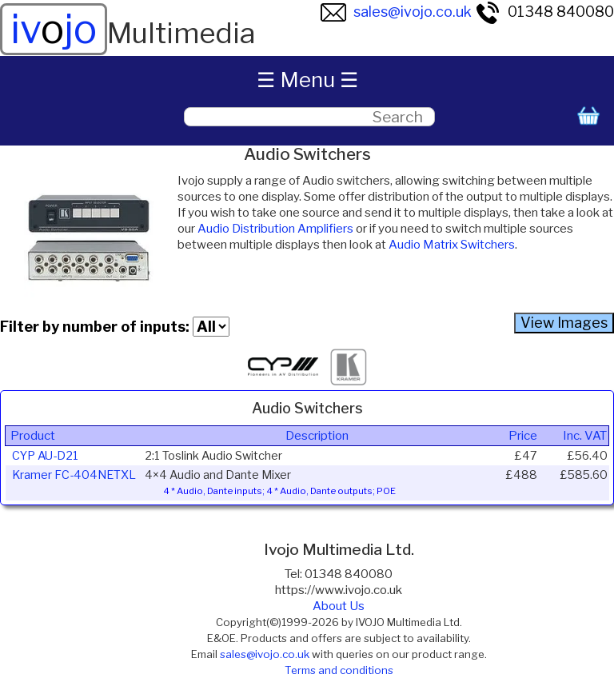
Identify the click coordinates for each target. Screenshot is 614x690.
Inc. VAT (585, 436)
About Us (339, 606)
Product (32, 436)
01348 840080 (544, 11)
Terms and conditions (339, 670)
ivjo (53, 29)
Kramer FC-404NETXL (74, 475)
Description (317, 436)
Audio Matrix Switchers (452, 244)
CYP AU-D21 (45, 456)
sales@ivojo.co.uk (396, 11)
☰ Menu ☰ (307, 79)
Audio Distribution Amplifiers (275, 228)
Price (522, 436)
